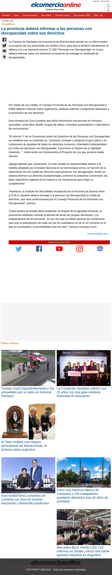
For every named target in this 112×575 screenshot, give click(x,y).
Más (98, 15)
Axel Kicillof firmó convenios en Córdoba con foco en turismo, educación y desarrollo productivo (25, 499)
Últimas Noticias (10, 343)
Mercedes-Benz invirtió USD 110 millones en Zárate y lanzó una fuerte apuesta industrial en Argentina (83, 551)
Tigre (16, 15)
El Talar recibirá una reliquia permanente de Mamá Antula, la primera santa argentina (24, 445)
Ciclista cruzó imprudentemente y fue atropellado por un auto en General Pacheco (27, 392)
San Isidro (46, 15)
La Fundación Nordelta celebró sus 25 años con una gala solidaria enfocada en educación (81, 392)
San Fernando (29, 15)
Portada (6, 15)
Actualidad (8, 24)
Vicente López (62, 15)
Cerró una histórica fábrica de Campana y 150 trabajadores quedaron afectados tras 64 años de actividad (82, 495)
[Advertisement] (58, 81)
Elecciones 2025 (81, 15)
